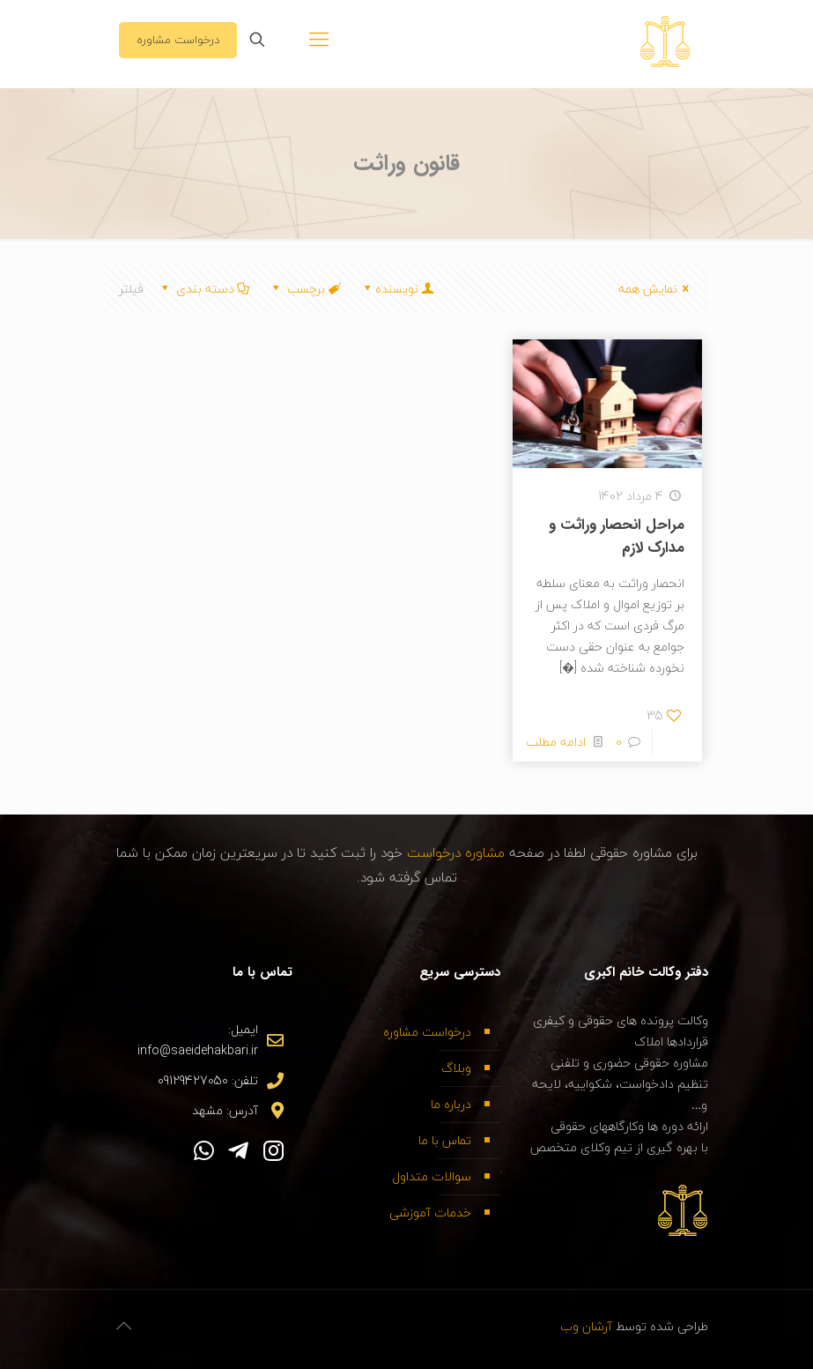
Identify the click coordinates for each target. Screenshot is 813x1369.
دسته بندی (204, 289)
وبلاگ (456, 1068)
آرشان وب (586, 1326)
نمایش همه (656, 289)
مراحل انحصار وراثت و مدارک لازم (616, 536)
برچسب (305, 289)
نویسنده (397, 289)
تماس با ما (444, 1140)
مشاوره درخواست (458, 852)
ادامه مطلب (556, 742)
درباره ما (451, 1104)
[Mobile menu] (319, 40)
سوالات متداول (431, 1176)
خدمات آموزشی (430, 1213)
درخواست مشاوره (178, 39)
